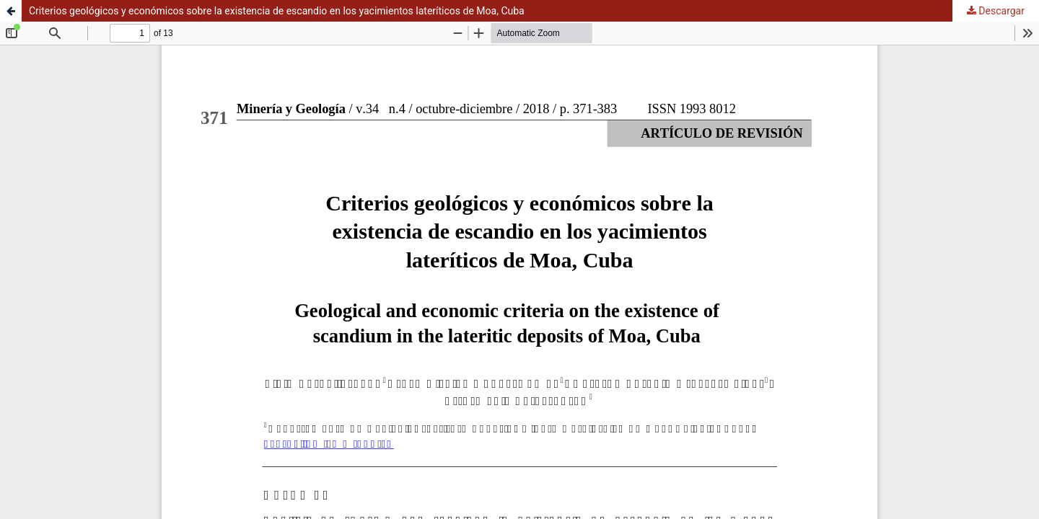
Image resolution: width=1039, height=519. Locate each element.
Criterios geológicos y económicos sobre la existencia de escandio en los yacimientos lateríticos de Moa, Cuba (277, 11)
